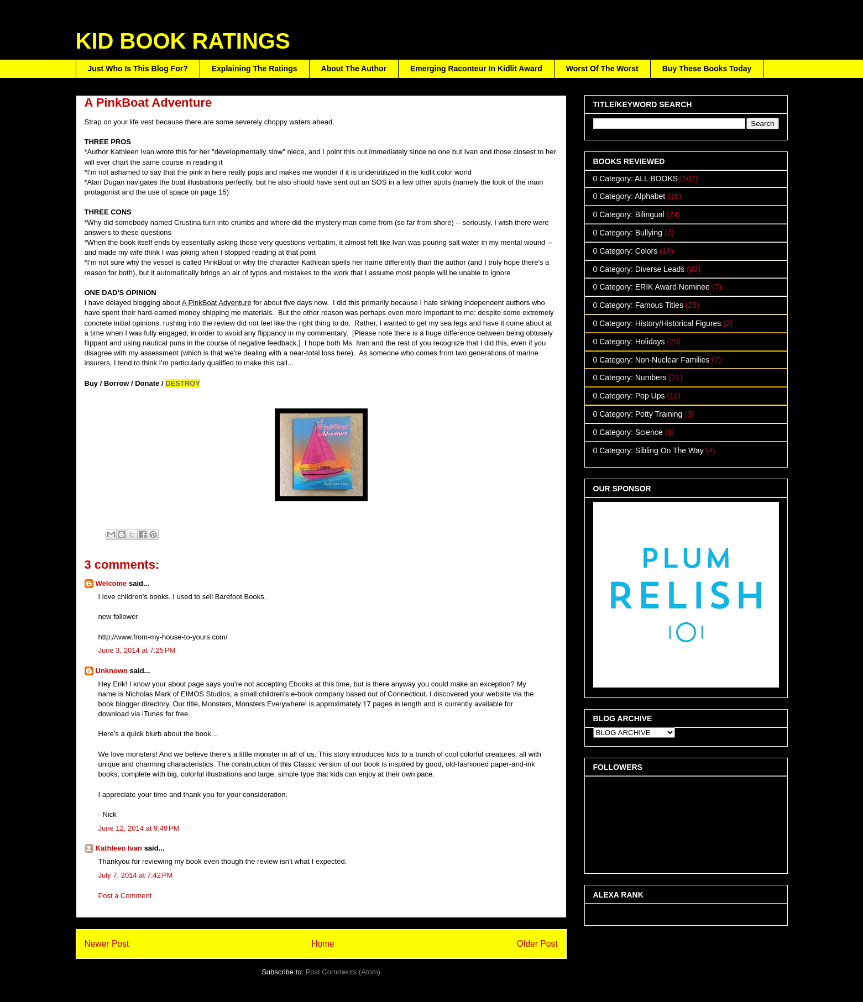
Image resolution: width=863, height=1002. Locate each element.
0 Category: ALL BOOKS (635, 178)
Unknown (112, 671)
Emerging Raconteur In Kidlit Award (476, 68)
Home (322, 943)
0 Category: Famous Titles (638, 305)
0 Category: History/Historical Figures (657, 323)
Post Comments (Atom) (343, 972)
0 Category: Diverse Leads (639, 269)
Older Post (537, 943)
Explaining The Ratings (254, 68)
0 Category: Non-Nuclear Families (651, 359)
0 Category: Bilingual (629, 214)
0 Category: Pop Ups (629, 395)
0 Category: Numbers (630, 377)
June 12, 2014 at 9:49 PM (139, 828)
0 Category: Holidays (629, 341)
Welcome (112, 583)
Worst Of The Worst (602, 68)
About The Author (353, 68)
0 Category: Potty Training (638, 414)
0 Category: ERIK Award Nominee (651, 286)
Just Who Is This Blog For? (138, 68)
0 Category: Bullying (627, 232)
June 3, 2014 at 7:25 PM (137, 650)
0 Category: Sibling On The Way (648, 450)
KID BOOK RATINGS (183, 41)
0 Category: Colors (625, 250)
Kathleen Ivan (119, 848)
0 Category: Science (628, 432)
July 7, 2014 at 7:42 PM (135, 875)
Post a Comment (125, 895)
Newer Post (107, 943)
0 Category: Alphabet (629, 196)
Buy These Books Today (707, 68)
